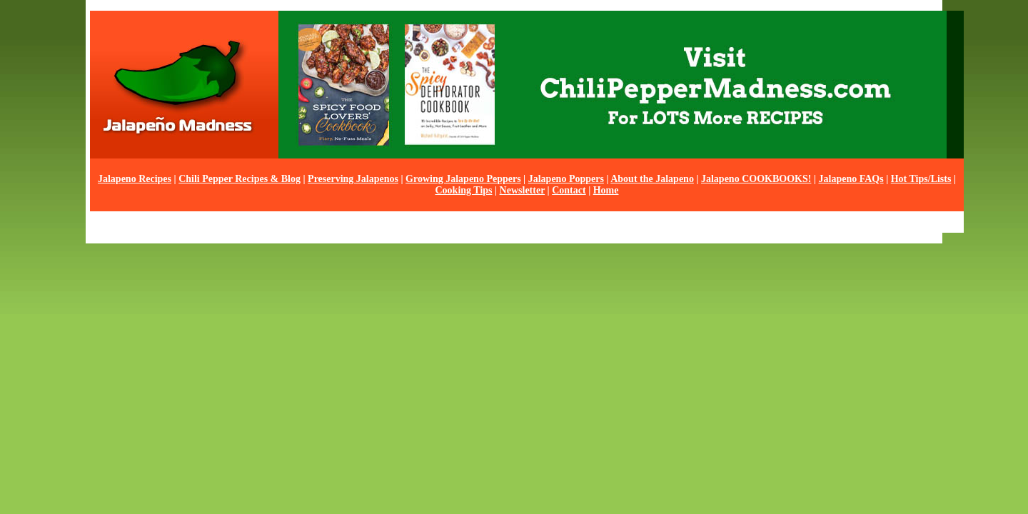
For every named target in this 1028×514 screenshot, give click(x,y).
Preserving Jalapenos (353, 178)
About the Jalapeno (652, 178)
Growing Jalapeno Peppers (463, 178)
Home (606, 190)
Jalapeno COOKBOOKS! (756, 178)
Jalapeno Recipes (134, 178)
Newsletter (522, 190)
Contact (568, 190)
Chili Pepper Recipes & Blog (239, 178)
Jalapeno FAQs (851, 178)
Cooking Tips (463, 190)
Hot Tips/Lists (921, 178)
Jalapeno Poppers (566, 178)
